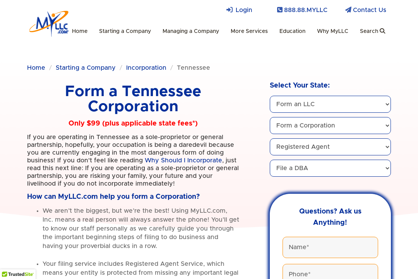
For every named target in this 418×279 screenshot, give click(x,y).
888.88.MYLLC (305, 10)
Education (292, 31)
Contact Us (369, 10)
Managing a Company (191, 31)
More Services (249, 31)
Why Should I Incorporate (183, 160)
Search (372, 31)
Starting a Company (125, 31)
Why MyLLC (332, 31)
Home (79, 31)
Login (244, 10)
